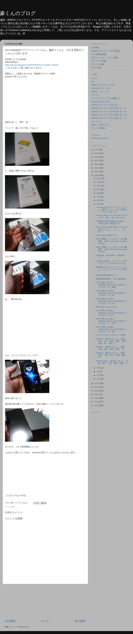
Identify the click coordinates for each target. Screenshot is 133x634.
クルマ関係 (96, 54)
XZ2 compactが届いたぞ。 (107, 235)
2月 (98, 375)
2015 (96, 394)
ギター (94, 68)
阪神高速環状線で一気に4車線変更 (111, 279)
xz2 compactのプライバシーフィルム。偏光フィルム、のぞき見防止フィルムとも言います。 (111, 209)
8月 (98, 193)
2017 (96, 387)
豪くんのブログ (18, 13)
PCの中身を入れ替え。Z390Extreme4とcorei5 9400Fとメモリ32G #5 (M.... (111, 293)
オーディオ (96, 61)
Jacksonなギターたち (100, 102)
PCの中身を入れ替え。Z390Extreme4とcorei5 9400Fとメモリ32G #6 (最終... (111, 284)
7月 (98, 197)
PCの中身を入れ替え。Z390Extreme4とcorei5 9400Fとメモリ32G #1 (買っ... (111, 329)
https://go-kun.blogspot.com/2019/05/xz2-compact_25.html (31, 65)
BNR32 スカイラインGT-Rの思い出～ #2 (108, 111)
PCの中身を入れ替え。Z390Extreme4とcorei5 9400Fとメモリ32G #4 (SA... (111, 301)
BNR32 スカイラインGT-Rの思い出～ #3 (108, 115)
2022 (96, 164)
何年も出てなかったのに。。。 (109, 307)
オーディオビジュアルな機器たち (106, 98)
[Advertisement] (45, 602)
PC (13, 507)
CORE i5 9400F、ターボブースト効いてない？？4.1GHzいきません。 (112, 262)
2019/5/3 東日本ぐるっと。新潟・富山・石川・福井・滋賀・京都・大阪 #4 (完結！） (111, 341)
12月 (99, 178)
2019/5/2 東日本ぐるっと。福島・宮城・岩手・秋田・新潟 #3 (111, 348)
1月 (98, 379)
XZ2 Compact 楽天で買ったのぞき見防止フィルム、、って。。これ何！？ (111, 229)
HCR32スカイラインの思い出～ (105, 105)
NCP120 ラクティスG (100, 88)
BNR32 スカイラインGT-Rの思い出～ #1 (108, 108)
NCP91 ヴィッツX (99, 92)
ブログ (94, 78)
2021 (96, 168)
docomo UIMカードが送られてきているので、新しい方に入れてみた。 (112, 216)
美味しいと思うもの (100, 125)
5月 (98, 204)
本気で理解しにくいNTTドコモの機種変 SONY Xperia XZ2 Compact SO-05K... (111, 241)
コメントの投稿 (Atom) (20, 627)
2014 (96, 398)
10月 (99, 186)
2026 (96, 150)
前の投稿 (80, 621)
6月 (98, 200)
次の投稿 (10, 621)
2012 (96, 405)
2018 (96, 383)
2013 (96, 402)
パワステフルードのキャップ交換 (110, 335)
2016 (96, 391)
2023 (96, 161)
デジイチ (95, 64)
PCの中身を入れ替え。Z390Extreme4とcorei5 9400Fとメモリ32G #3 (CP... (111, 313)
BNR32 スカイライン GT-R (103, 51)
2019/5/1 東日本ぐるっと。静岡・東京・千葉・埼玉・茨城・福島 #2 (111, 355)
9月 (98, 189)
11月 (99, 182)
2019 (96, 175)
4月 (98, 368)
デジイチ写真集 (98, 128)
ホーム (45, 621)
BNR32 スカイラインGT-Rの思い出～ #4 (108, 118)
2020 (96, 171)
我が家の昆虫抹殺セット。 (107, 275)
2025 (96, 153)
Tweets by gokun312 (100, 138)
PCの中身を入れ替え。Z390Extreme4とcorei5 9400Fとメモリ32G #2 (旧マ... (111, 321)
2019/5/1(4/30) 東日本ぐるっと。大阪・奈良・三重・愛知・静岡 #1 (112, 362)
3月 (98, 371)
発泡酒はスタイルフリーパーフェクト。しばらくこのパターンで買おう (111, 269)
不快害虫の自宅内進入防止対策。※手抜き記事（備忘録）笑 (111, 222)
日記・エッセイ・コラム (102, 58)
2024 (96, 157)
